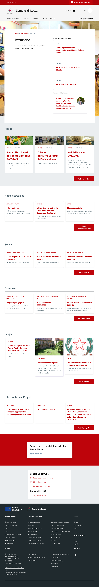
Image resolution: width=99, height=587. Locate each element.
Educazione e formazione (46, 253)
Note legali (54, 563)
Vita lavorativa (55, 543)
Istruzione (10, 405)
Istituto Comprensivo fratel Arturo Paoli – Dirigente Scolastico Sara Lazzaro (19, 348)
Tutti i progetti (83, 428)
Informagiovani (12, 208)
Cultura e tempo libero (15, 253)
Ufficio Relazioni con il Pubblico (14, 568)
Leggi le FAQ (32, 554)
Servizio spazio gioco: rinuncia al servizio (18, 257)
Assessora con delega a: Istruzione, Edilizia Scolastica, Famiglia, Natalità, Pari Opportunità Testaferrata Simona (65, 103)
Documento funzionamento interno (47, 297)
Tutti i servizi (84, 272)
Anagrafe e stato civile (35, 528)
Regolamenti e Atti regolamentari (11, 542)
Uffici (6, 528)
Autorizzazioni (32, 534)
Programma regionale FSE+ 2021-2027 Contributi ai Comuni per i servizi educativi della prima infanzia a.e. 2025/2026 (79, 414)
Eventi (76, 544)
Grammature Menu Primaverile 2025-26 (79, 303)
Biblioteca (41, 359)
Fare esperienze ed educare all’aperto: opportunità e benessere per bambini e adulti (18, 412)
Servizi (35, 18)
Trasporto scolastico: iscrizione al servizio (79, 257)
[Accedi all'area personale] (81, 2)
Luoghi (76, 541)
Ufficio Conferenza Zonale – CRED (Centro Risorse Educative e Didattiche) (48, 210)
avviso (9, 148)
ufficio (39, 204)
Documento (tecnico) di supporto (15, 297)
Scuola (10, 342)
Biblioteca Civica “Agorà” (48, 362)
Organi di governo (10, 522)
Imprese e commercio (57, 525)
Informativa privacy (57, 560)
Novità (26, 18)
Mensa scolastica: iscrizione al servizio (49, 257)
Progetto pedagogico (15, 302)
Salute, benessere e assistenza (60, 531)
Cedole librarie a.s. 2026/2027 (77, 154)
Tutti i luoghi (84, 381)
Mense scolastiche (74, 208)
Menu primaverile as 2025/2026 (45, 303)
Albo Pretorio (55, 557)
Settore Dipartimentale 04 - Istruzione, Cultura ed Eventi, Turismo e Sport (70, 50)
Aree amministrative (11, 525)
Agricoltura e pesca (34, 522)
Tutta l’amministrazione (84, 227)
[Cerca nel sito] (90, 10)
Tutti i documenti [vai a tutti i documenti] (84, 318)
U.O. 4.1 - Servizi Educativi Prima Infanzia (68, 68)
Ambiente (31, 525)
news (70, 148)
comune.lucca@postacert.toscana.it (16, 572)
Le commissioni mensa (46, 409)
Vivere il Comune (49, 18)
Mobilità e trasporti (57, 528)
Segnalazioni (32, 560)
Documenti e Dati (10, 537)
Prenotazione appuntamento (37, 557)
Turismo (53, 540)
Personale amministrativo (13, 534)
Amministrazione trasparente (60, 554)
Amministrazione (13, 18)
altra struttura (12, 204)
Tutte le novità (83, 179)
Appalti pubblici (32, 531)
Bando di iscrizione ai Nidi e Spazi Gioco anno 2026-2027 (18, 156)
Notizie (76, 522)
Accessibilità (54, 566)
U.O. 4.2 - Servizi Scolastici (66, 84)
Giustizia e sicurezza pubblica (60, 522)
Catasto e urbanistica (34, 537)
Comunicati (77, 525)
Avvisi (75, 528)
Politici (7, 531)
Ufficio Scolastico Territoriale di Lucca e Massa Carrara (79, 363)
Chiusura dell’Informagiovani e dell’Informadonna (48, 156)
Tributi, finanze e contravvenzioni (56, 535)
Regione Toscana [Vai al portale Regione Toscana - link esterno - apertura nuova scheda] (11, 2)
